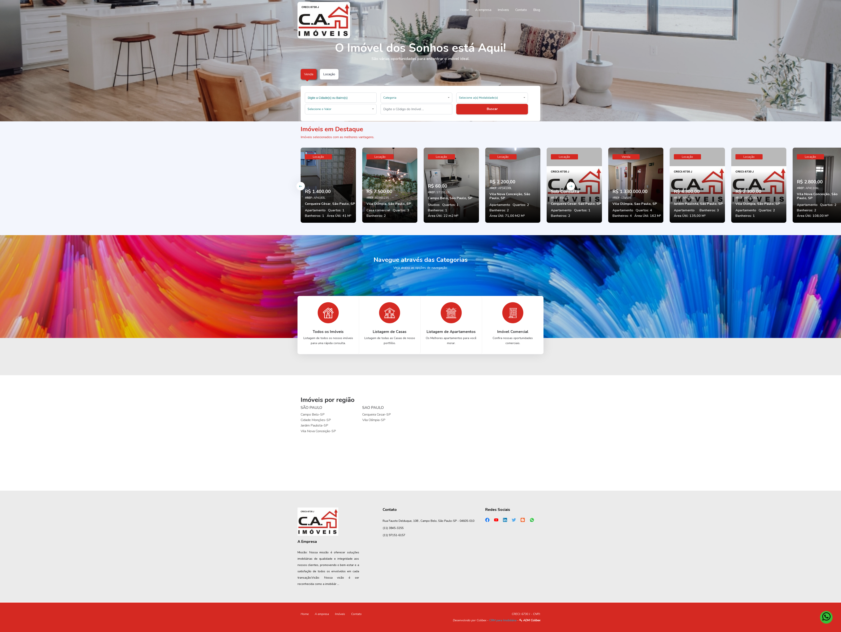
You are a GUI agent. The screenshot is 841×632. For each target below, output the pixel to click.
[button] (416, 98)
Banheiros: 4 (622, 215)
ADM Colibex (529, 620)
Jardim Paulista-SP (314, 425)
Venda (626, 157)
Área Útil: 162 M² (647, 215)
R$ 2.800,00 (810, 182)
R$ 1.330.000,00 (630, 191)
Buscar (492, 109)
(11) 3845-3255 (393, 528)
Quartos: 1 (336, 210)
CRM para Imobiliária (502, 620)
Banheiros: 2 (376, 215)
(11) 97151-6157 (394, 535)
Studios (434, 205)
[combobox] (341, 98)
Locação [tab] (329, 74)
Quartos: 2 (521, 205)
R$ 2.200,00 (502, 182)
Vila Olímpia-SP (373, 420)
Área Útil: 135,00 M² (690, 215)
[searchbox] (341, 97)
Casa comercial (378, 210)
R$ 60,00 (437, 186)
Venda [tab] (308, 74)
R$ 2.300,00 (748, 191)
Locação (318, 157)
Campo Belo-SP (313, 414)
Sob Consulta (565, 191)
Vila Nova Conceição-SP (318, 431)
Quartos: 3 (401, 210)
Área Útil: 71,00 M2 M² (507, 215)
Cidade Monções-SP (316, 420)
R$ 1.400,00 (318, 191)
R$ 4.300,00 (687, 191)
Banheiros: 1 (314, 215)
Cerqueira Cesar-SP (376, 414)
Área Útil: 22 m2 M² (443, 215)
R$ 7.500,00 (379, 191)
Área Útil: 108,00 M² (813, 215)
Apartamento (315, 210)
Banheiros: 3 (709, 210)
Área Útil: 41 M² (339, 215)
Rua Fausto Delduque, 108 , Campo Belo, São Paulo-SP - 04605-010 (428, 521)
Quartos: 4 (644, 210)
